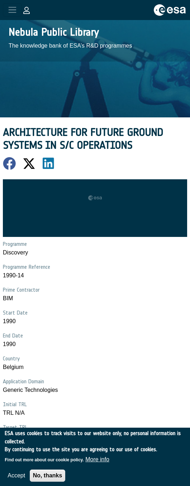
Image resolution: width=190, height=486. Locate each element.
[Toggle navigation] (12, 9)
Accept (16, 480)
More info (97, 464)
